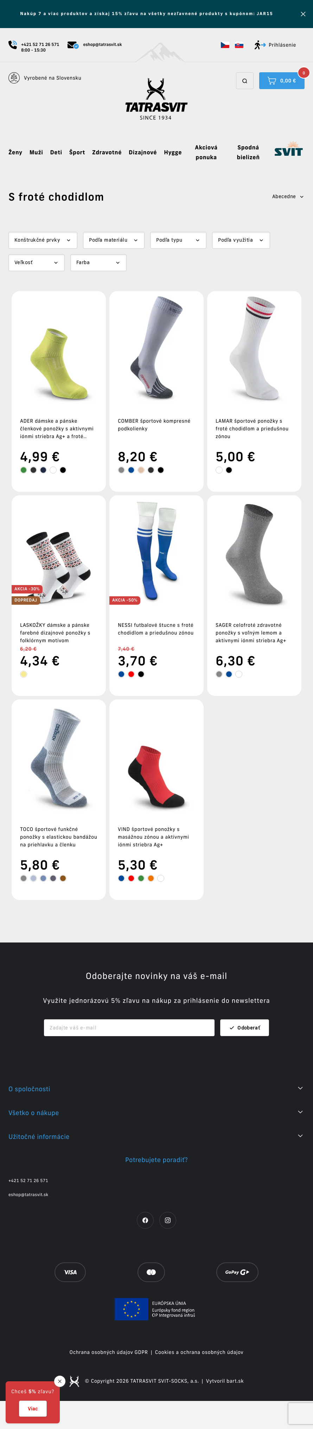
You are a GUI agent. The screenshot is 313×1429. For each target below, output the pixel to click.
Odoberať (244, 1028)
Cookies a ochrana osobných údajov (199, 1352)
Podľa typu (169, 240)
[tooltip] (23, 470)
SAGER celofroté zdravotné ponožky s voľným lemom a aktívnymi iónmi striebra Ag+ (251, 633)
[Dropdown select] (42, 240)
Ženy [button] (15, 152)
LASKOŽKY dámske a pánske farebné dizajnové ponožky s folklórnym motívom (55, 633)
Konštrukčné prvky (37, 240)
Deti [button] (56, 152)
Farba (83, 262)
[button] (225, 45)
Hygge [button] (173, 152)
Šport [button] (77, 152)
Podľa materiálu (108, 240)
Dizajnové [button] (143, 152)
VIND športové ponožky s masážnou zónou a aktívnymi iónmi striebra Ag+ (153, 837)
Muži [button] (36, 152)
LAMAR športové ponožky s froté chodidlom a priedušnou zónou (252, 429)
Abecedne (288, 196)
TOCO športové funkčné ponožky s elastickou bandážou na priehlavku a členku (58, 837)
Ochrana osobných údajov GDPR (109, 1352)
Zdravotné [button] (107, 152)
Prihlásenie (275, 45)
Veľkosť (23, 262)
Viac (33, 1408)
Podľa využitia (235, 240)
